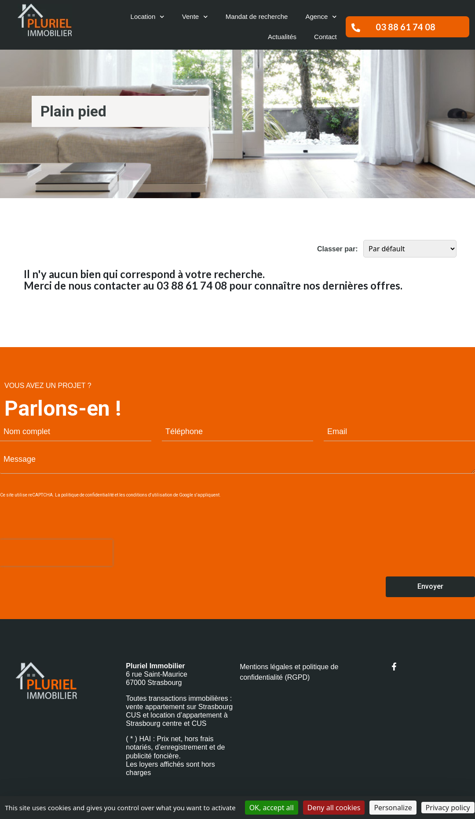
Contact (325, 36)
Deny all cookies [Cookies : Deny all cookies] (334, 807)
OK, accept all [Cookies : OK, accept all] (271, 807)
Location (147, 17)
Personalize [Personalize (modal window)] (393, 807)
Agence (320, 17)
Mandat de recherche (257, 16)
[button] (407, 27)
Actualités (282, 36)
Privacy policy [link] (448, 807)
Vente (195, 17)
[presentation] (56, 553)
